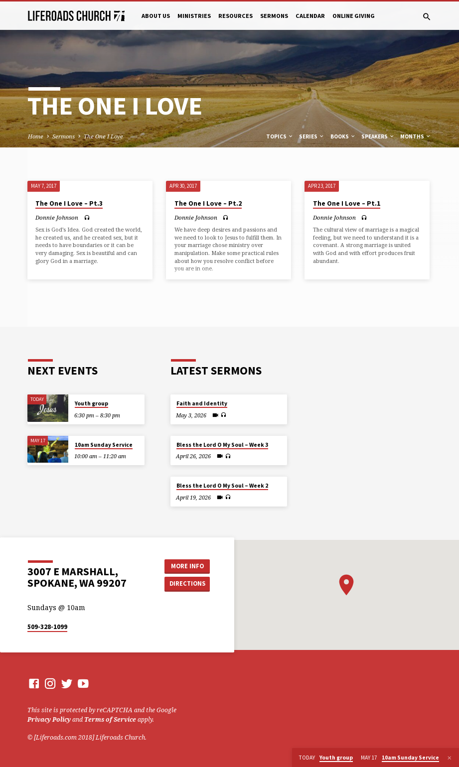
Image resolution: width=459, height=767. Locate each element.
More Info (187, 566)
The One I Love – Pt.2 (208, 203)
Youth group (91, 403)
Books (343, 136)
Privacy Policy (49, 719)
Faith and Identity (201, 403)
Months (415, 136)
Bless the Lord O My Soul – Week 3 (222, 444)
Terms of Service (110, 719)
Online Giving (353, 15)
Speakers (378, 136)
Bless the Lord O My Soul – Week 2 (222, 485)
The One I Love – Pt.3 (69, 203)
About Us (156, 15)
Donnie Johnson (56, 217)
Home (35, 136)
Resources (235, 15)
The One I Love (103, 136)
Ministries (194, 15)
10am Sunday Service (104, 444)
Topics (280, 136)
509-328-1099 (47, 627)
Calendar (310, 15)
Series (311, 136)
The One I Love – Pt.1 (346, 203)
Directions (187, 583)
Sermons (274, 15)
